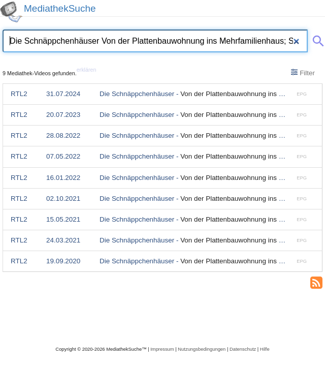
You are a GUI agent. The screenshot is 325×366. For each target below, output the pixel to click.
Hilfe (265, 349)
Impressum (162, 349)
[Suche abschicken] (316, 39)
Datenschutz (243, 349)
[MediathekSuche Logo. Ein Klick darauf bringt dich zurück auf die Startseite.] (11, 12)
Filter (303, 73)
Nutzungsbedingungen (201, 349)
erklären (86, 70)
